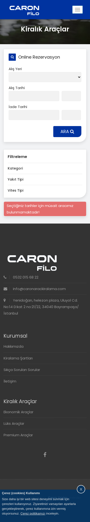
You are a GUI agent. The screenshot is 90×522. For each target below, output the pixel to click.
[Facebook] (45, 455)
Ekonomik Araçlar (18, 411)
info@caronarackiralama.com (35, 288)
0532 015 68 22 (21, 277)
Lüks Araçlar (14, 423)
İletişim (10, 381)
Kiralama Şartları (18, 358)
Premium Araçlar (18, 434)
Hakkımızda (14, 346)
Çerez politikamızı (32, 513)
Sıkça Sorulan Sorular (22, 369)
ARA (67, 131)
